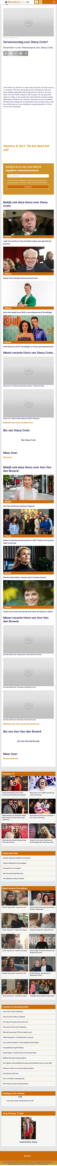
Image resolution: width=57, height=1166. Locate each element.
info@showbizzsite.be (14, 1164)
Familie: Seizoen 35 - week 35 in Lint (41, 930)
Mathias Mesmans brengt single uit (14, 1058)
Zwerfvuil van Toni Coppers (12, 868)
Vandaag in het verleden (13, 1093)
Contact (27, 1156)
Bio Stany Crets (28, 440)
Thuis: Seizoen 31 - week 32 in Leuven (14, 930)
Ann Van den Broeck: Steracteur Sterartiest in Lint (19, 687)
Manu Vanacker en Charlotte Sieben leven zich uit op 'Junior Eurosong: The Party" (14, 817)
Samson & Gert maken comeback (14, 1017)
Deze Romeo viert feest (10, 1073)
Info (32, 1162)
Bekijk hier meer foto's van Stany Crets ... (18, 423)
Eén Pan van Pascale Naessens (13, 873)
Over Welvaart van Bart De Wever (13, 878)
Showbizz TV (8, 774)
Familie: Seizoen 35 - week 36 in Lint (14, 907)
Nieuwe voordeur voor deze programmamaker (18, 1068)
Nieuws (8, 237)
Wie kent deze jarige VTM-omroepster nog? (17, 1032)
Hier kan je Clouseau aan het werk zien (15, 1022)
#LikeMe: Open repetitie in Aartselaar (42, 996)
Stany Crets (7, 457)
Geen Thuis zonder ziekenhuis (13, 1011)
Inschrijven (28, 187)
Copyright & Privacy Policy (43, 1162)
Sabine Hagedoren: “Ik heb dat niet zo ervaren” (18, 1037)
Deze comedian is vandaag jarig (13, 1078)
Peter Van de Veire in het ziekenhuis (15, 1027)
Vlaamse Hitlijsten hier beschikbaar (14, 863)
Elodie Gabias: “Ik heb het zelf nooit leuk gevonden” (20, 1053)
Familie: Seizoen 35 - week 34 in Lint (14, 973)
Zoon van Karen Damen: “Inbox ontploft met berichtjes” (21, 1042)
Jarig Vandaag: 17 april (12, 1113)
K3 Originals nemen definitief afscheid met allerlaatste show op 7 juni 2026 (27, 1063)
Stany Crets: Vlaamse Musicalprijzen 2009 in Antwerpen (21, 418)
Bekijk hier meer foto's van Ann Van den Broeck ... (22, 724)
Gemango (45, 1164)
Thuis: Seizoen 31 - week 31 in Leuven (14, 950)
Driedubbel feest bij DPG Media (13, 1048)
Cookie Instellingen (29, 1164)
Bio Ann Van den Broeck (28, 741)
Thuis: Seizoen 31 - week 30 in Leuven (14, 996)
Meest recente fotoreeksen (14, 888)
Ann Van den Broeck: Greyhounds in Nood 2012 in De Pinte (22, 654)
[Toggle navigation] (54, 2)
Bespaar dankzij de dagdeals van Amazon (17, 858)
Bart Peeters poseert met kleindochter (15, 1084)
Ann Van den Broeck (10, 758)
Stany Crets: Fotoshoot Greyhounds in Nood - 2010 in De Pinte (23, 386)
